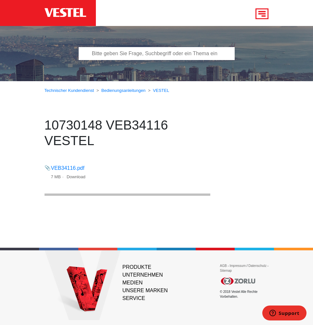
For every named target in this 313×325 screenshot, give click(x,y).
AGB (223, 266)
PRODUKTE (137, 267)
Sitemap (226, 270)
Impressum (238, 266)
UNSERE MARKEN (145, 290)
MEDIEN (133, 282)
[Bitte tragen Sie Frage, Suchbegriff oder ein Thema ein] (157, 53)
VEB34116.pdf (68, 168)
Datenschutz (257, 266)
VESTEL (161, 90)
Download (76, 176)
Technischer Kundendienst (69, 90)
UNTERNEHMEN (143, 275)
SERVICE (134, 298)
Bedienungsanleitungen (123, 90)
